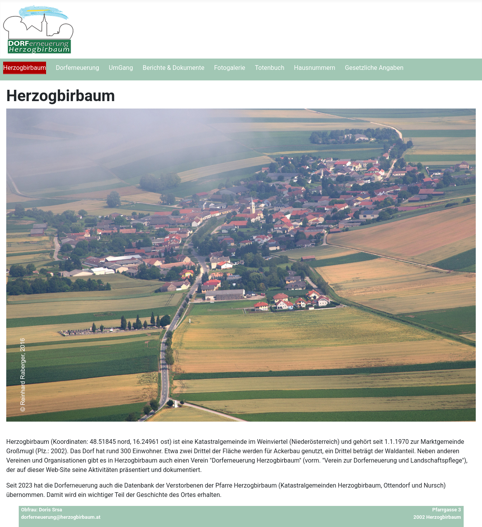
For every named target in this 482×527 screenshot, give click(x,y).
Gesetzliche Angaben (374, 67)
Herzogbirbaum (24, 67)
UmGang (121, 67)
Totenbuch (269, 67)
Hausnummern (314, 67)
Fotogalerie (229, 67)
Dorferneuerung (77, 67)
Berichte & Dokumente (173, 67)
